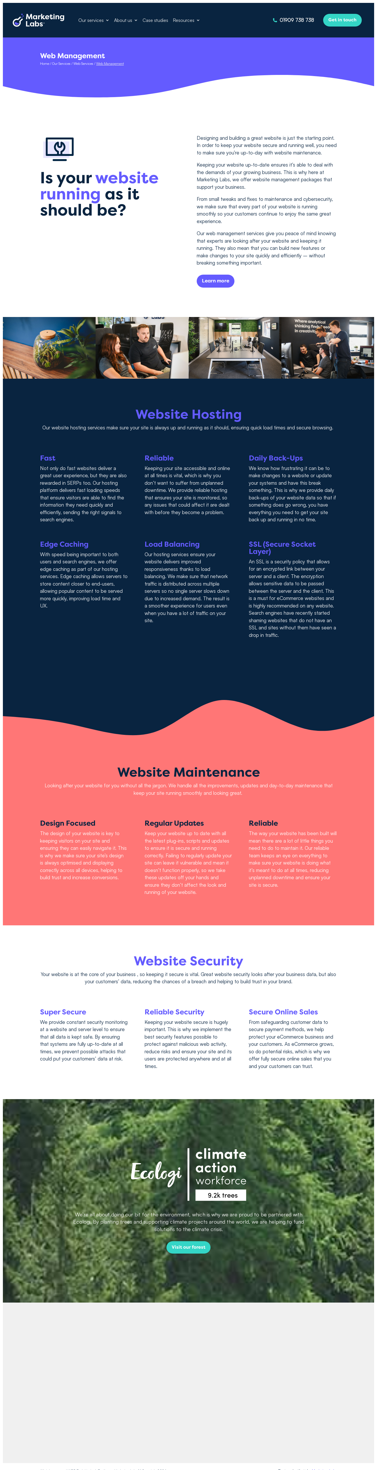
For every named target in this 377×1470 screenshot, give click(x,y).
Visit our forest (188, 1247)
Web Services (83, 63)
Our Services (61, 63)
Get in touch (342, 20)
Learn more (215, 281)
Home (44, 63)
